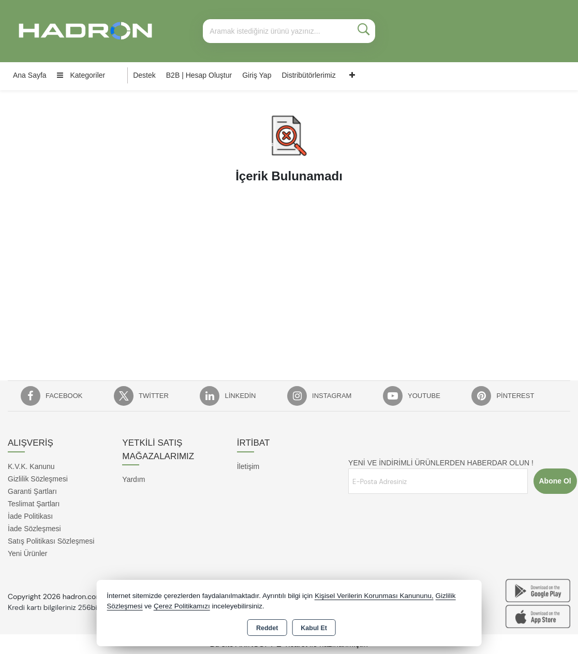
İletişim (248, 466)
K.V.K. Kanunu (31, 466)
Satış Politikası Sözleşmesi (51, 541)
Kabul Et (314, 628)
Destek (144, 75)
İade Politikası (30, 516)
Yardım (133, 479)
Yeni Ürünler (28, 553)
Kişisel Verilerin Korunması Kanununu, (374, 596)
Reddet (267, 628)
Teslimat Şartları (34, 504)
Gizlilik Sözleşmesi (38, 479)
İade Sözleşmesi (34, 528)
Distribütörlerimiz (308, 75)
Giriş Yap (256, 75)
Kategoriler (81, 75)
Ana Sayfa (30, 75)
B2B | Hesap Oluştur (199, 75)
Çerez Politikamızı (182, 606)
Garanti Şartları (32, 491)
